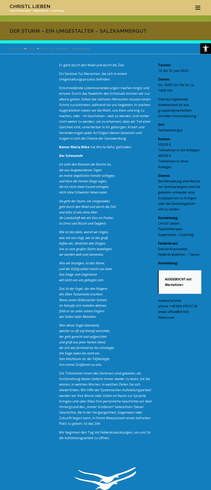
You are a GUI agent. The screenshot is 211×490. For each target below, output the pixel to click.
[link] (205, 48)
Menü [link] (197, 7)
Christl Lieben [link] (30, 6)
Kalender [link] (29, 48)
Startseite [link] (15, 48)
